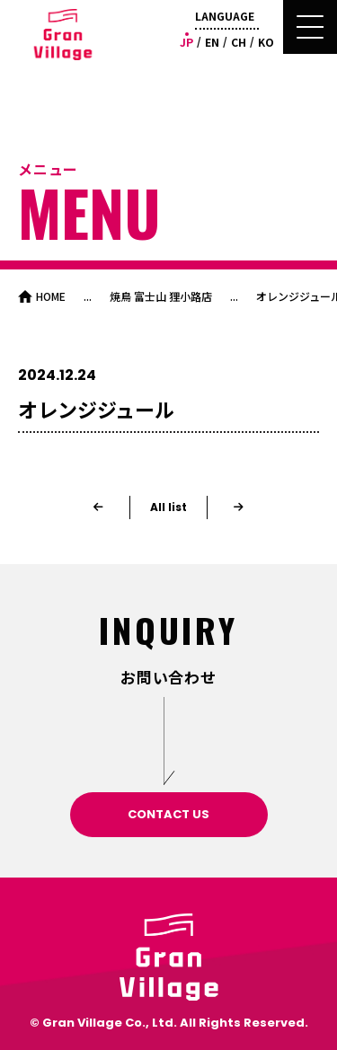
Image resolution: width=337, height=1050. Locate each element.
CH (238, 41)
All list (168, 507)
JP (186, 41)
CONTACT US (168, 814)
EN (212, 41)
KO (266, 41)
